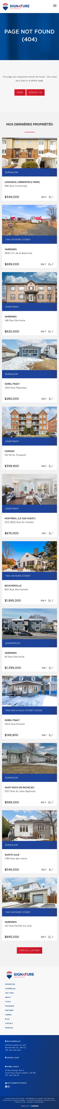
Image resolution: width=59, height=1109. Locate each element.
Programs (9, 1006)
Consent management (35, 1102)
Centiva (34, 1106)
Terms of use (20, 1102)
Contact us (35, 92)
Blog (7, 1019)
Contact (9, 1023)
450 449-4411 (15, 1050)
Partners (9, 1010)
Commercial (10, 988)
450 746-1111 (14, 1075)
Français (9, 1028)
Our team (9, 993)
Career (8, 1015)
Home (20, 92)
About (8, 997)
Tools (8, 1001)
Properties (10, 984)
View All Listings (29, 950)
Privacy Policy (50, 1100)
